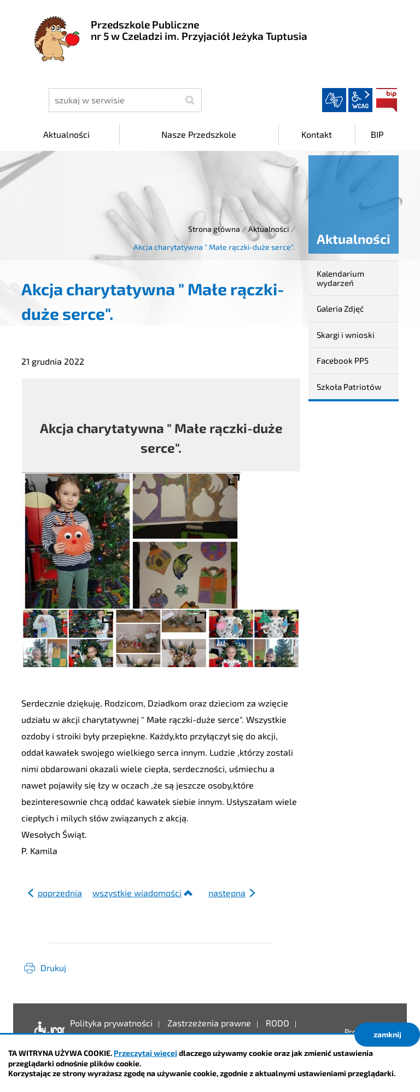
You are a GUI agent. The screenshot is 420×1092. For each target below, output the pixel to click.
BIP (387, 100)
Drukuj (53, 967)
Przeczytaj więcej (145, 1053)
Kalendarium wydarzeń (340, 278)
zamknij (387, 1034)
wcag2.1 (360, 100)
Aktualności (268, 228)
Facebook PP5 (343, 360)
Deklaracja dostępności (47, 1031)
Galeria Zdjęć (340, 308)
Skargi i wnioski (346, 335)
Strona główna (214, 228)
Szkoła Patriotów (349, 387)
